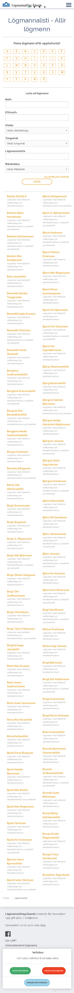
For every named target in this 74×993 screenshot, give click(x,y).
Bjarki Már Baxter (21, 795)
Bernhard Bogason (21, 473)
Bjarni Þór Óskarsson (57, 333)
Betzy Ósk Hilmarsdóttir (21, 492)
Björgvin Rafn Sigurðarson (57, 467)
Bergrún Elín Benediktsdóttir (21, 417)
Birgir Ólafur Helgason (21, 580)
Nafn (8, 99)
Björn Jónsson (57, 560)
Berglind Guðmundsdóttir (21, 377)
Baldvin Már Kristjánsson (21, 263)
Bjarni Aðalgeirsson (57, 201)
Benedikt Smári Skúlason (21, 357)
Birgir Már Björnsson (21, 562)
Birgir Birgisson (21, 527)
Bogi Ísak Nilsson (57, 616)
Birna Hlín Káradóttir (21, 724)
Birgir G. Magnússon (21, 543)
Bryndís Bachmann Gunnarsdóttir (57, 755)
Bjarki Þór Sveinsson (21, 846)
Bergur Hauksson (21, 456)
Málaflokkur (12, 164)
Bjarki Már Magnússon (21, 811)
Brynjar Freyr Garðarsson (57, 861)
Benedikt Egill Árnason (21, 318)
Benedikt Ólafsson (21, 337)
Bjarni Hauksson (57, 239)
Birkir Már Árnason (21, 671)
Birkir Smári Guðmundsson (21, 689)
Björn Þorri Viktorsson (57, 596)
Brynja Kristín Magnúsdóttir (57, 840)
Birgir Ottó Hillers (21, 617)
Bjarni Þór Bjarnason (57, 315)
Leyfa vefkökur (20, 971)
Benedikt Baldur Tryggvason (21, 300)
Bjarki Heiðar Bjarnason (21, 776)
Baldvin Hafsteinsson (21, 243)
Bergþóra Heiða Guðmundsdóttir (21, 438)
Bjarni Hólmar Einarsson (57, 259)
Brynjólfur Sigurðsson (57, 879)
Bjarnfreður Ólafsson (21, 885)
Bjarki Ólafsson (21, 828)
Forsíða (6, 898)
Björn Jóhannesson (57, 540)
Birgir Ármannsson (21, 510)
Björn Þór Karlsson (57, 578)
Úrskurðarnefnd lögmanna (21, 945)
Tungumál (11, 138)
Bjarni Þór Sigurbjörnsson (57, 353)
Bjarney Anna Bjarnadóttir (21, 866)
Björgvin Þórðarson (57, 487)
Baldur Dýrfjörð (21, 201)
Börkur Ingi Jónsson (57, 651)
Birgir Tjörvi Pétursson (21, 633)
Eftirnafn (11, 112)
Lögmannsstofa (15, 151)
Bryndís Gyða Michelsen (57, 799)
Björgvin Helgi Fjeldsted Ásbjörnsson (57, 427)
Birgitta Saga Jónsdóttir (21, 652)
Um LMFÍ (10, 940)
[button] (68, 4)
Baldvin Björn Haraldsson (21, 221)
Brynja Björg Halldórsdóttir (57, 820)
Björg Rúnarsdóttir (57, 388)
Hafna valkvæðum (54, 971)
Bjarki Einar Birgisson (21, 757)
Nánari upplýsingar (37, 983)
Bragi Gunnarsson (57, 704)
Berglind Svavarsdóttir (21, 397)
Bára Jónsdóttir (21, 281)
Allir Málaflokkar (56, 177)
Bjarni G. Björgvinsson (57, 219)
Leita (37, 181)
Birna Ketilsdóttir (21, 741)
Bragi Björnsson (57, 667)
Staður (9, 125)
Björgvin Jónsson (57, 447)
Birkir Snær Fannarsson (21, 708)
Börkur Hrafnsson (57, 634)
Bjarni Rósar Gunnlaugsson (57, 296)
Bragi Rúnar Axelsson (57, 720)
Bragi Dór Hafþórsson (57, 686)
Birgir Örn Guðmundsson (21, 598)
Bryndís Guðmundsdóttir (57, 777)
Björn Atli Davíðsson (57, 522)
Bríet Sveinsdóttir (57, 737)
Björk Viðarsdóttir (57, 505)
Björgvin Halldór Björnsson (57, 407)
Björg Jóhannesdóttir (57, 371)
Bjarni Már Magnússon (57, 277)
